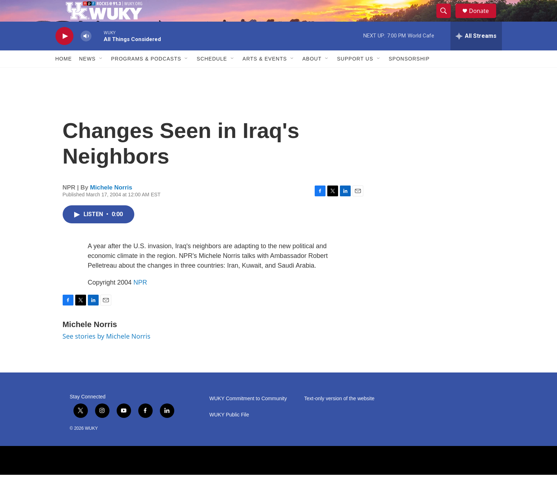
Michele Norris (111, 203)
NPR (140, 298)
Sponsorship (409, 75)
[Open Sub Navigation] (101, 75)
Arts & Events (265, 75)
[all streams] (476, 52)
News (87, 75)
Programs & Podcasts (146, 75)
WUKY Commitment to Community (248, 415)
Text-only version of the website (339, 415)
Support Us (355, 75)
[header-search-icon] (447, 19)
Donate (483, 19)
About (312, 75)
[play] (64, 52)
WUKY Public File (229, 431)
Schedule (212, 75)
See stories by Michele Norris (107, 352)
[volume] (86, 52)
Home (63, 75)
